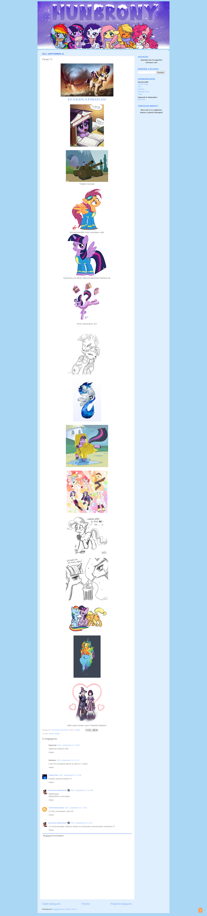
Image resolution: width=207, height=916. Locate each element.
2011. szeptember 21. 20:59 (68, 745)
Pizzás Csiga (143, 84)
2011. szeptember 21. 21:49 (82, 790)
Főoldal (86, 903)
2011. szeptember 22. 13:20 (76, 808)
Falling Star (53, 775)
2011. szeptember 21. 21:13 (68, 760)
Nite (139, 87)
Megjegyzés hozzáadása (53, 836)
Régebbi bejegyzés (121, 903)
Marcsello (141, 99)
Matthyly (141, 89)
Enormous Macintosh (60, 730)
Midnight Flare (143, 92)
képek (57, 734)
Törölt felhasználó (56, 808)
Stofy (140, 94)
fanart (51, 734)
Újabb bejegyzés (51, 903)
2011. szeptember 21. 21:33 (70, 775)
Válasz (51, 752)
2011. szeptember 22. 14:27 (82, 823)
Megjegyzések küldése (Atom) (65, 909)
